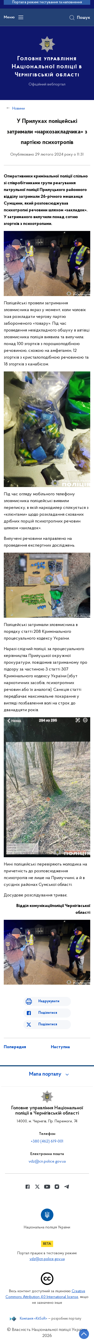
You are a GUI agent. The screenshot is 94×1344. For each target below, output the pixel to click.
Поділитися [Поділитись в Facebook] (47, 1013)
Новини (18, 109)
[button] (47, 1074)
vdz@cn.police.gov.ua (47, 1162)
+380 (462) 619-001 (47, 1141)
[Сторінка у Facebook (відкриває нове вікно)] (28, 1187)
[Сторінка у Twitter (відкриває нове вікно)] (37, 1187)
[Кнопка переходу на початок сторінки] (84, 1334)
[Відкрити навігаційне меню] (20, 17)
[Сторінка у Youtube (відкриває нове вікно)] (47, 1187)
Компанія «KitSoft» (33, 1319)
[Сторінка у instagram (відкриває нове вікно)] (57, 1187)
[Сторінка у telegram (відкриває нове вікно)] (67, 1187)
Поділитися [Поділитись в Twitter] (47, 1024)
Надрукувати (48, 1001)
